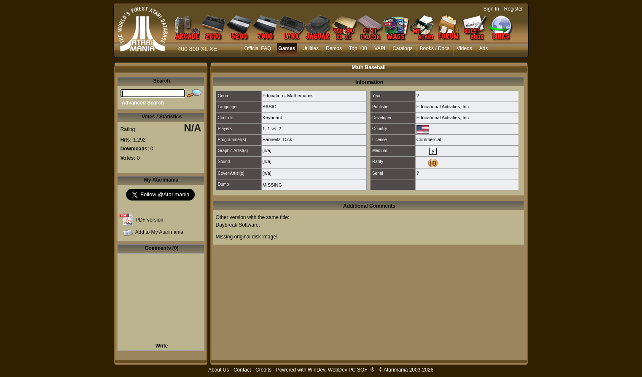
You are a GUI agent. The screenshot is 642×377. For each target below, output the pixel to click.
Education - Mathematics (288, 95)
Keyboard (272, 117)
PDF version (150, 220)
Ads (483, 48)
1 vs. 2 (274, 128)
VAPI (379, 48)
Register (513, 9)
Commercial (428, 139)
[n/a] (267, 150)
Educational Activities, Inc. (443, 106)
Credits (263, 370)
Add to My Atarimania (159, 232)
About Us (218, 370)
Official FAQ (257, 48)
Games (286, 48)
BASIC (270, 106)
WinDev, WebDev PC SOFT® (341, 370)
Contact (242, 370)
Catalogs (402, 48)
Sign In (491, 9)
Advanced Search (143, 103)
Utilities (310, 48)
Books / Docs (435, 48)
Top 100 (358, 48)
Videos (464, 48)
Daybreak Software (237, 225)
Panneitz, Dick (277, 139)
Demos (334, 48)
